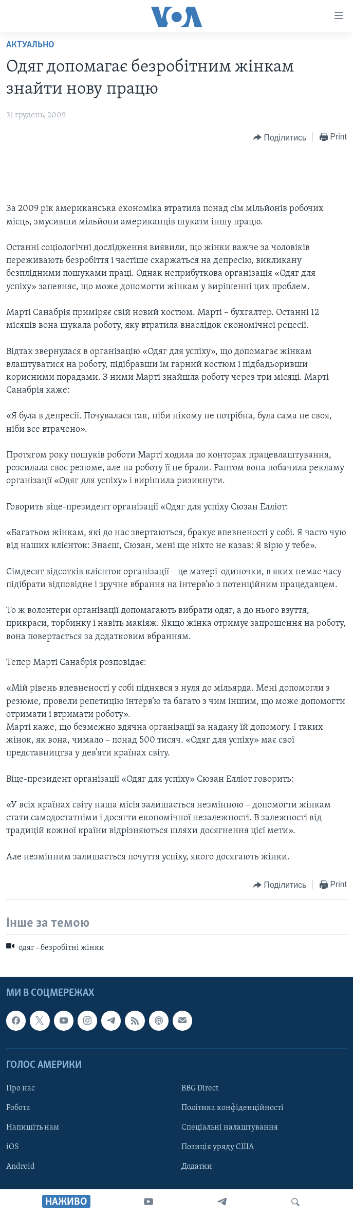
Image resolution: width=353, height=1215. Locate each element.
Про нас (20, 1088)
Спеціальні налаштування (229, 1127)
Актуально (30, 45)
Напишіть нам (32, 1127)
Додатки (196, 1167)
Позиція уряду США (217, 1147)
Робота (18, 1108)
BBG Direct (199, 1088)
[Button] (279, 137)
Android (20, 1167)
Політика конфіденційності (232, 1108)
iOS (12, 1147)
